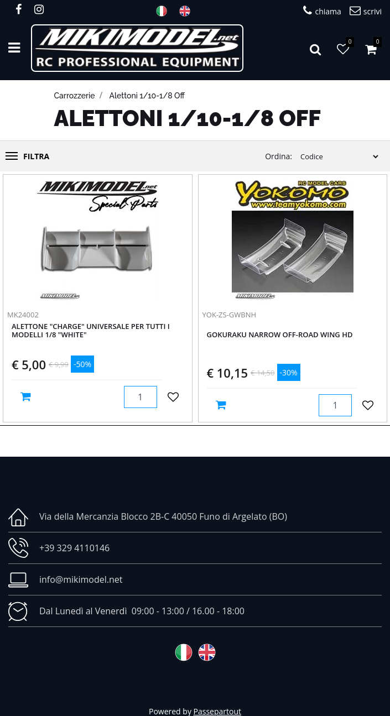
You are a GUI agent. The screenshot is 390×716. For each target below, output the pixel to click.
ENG (188, 11)
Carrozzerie (74, 95)
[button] (315, 48)
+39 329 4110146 (74, 548)
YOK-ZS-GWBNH (229, 315)
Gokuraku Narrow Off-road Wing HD (280, 335)
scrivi (366, 11)
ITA (165, 11)
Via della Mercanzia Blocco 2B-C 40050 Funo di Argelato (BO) (163, 516)
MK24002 (23, 315)
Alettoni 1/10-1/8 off (147, 95)
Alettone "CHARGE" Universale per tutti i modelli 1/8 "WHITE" (91, 331)
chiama (322, 11)
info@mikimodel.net (80, 579)
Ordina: (278, 156)
